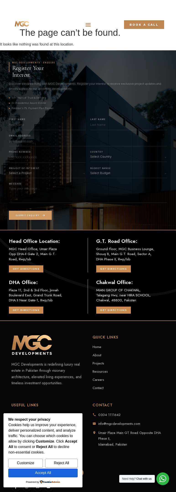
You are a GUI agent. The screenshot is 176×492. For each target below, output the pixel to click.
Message (15, 184)
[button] (88, 24)
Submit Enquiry (30, 215)
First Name (17, 119)
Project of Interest (24, 168)
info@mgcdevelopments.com (119, 423)
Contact (98, 387)
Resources (100, 371)
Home (97, 346)
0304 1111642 (109, 414)
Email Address (20, 136)
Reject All (61, 463)
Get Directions (26, 269)
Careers (98, 379)
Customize (25, 463)
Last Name (98, 119)
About (97, 355)
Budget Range (100, 168)
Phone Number (20, 152)
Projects (98, 363)
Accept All (43, 473)
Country (96, 152)
